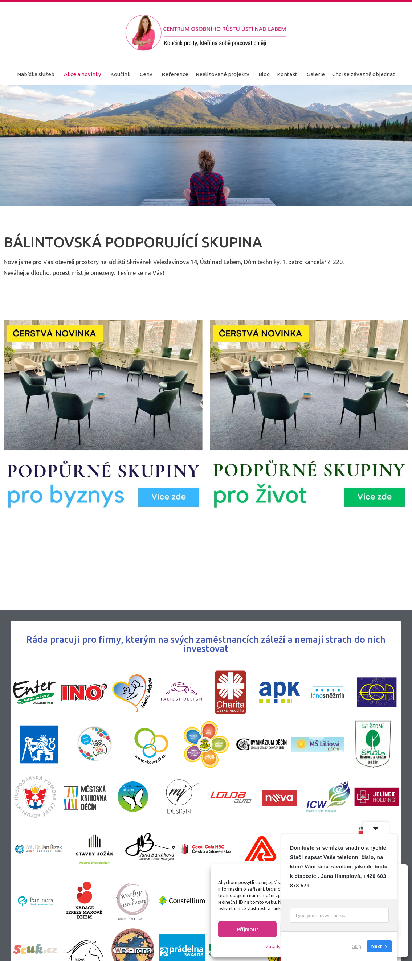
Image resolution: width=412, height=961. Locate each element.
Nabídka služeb (35, 74)
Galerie (316, 74)
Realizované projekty (222, 74)
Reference (175, 74)
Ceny (146, 74)
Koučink (120, 74)
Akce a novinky (82, 74)
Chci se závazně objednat (363, 74)
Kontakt (287, 74)
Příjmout (247, 929)
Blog (264, 74)
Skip (356, 946)
